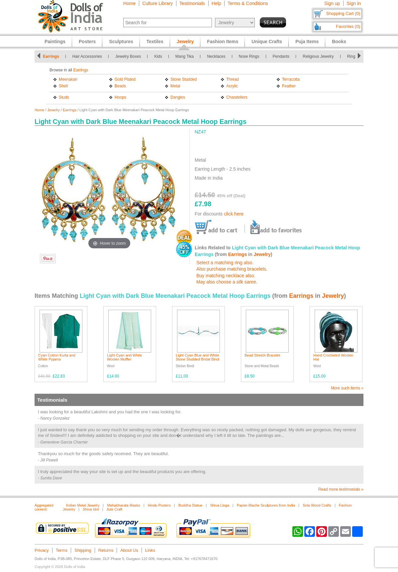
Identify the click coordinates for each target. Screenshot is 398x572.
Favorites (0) (348, 26)
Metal (175, 86)
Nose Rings (249, 56)
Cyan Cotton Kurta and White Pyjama (56, 357)
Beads (120, 86)
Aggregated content (44, 507)
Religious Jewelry (318, 56)
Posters (87, 41)
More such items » (347, 388)
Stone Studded (183, 79)
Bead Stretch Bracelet (262, 355)
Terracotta (291, 79)
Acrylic (232, 86)
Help (216, 3)
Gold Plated (125, 79)
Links (150, 550)
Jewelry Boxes (128, 56)
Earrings (51, 56)
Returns (106, 550)
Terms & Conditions (248, 3)
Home (129, 3)
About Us (129, 550)
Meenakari (68, 79)
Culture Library (157, 3)
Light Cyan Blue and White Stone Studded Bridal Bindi (197, 357)
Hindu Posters (159, 505)
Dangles (177, 97)
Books (339, 41)
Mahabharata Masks (123, 505)
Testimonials (192, 3)
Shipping (82, 550)
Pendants (281, 56)
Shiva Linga (219, 505)
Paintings (55, 41)
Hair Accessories (87, 56)
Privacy (42, 550)
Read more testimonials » (340, 489)
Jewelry (54, 110)
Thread (232, 79)
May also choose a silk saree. (226, 282)
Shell (63, 86)
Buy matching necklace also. (225, 275)
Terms (61, 550)
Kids (158, 56)
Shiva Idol (91, 509)
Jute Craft (114, 509)
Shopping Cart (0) (343, 13)
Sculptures (121, 41)
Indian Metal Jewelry (82, 505)
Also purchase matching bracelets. (231, 269)
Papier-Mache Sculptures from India (266, 505)
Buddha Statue (190, 505)
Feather (289, 86)
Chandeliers (237, 97)
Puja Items (307, 41)
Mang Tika (184, 56)
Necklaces (216, 56)
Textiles (155, 41)
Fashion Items (222, 41)
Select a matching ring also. (224, 262)
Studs (64, 97)
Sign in (354, 3)
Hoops (120, 97)
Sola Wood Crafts (317, 505)
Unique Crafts (266, 41)
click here (234, 213)
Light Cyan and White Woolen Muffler (124, 357)
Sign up (332, 3)
